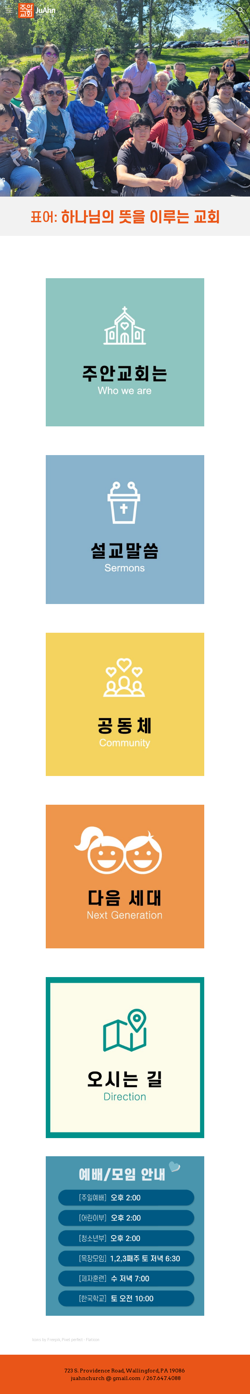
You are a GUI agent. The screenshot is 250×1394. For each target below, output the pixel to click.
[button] (9, 10)
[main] (125, 1339)
